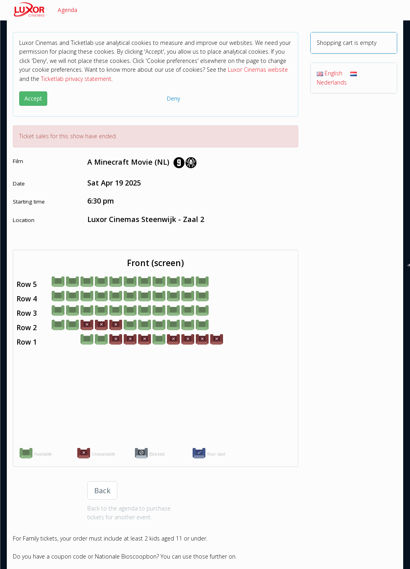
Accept (33, 98)
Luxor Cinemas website (258, 69)
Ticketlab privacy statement (76, 79)
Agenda (67, 10)
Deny (173, 98)
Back (102, 490)
